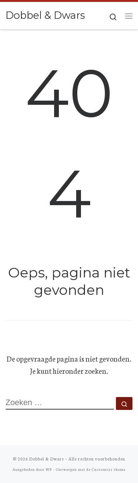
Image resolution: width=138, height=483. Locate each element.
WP (49, 469)
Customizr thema (108, 469)
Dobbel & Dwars (46, 459)
